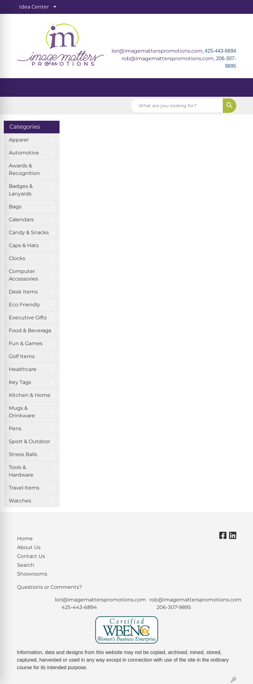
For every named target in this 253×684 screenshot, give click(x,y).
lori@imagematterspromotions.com (100, 600)
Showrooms (32, 574)
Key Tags (20, 382)
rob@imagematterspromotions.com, (169, 58)
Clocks (17, 258)
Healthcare (23, 369)
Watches (20, 501)
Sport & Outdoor (29, 441)
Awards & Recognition (24, 169)
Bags (15, 207)
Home (25, 539)
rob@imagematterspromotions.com (195, 600)
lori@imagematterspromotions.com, (158, 51)
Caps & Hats (24, 245)
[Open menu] (240, 87)
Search (25, 565)
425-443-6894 (220, 51)
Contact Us (31, 556)
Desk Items (23, 292)
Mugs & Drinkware (22, 412)
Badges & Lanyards (21, 190)
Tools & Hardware (21, 471)
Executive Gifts (28, 318)
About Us (29, 547)
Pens (15, 429)
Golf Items (22, 356)
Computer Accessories (23, 275)
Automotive (24, 153)
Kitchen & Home (29, 395)
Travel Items (24, 488)
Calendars (21, 220)
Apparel (18, 140)
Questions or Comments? (49, 587)
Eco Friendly (24, 305)
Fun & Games (26, 343)
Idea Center (34, 7)
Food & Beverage (30, 330)
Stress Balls (23, 454)
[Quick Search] (176, 105)
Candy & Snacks (29, 232)
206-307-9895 (174, 607)
